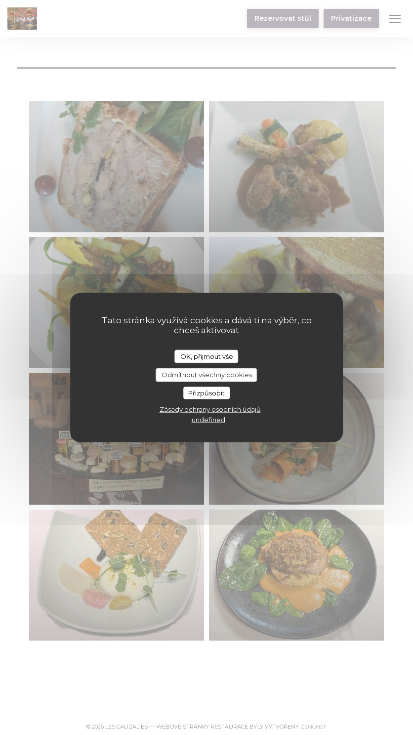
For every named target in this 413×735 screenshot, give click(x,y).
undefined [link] (208, 420)
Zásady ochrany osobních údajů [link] (210, 409)
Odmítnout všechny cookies (207, 375)
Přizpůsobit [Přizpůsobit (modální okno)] (206, 392)
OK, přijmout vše (206, 356)
